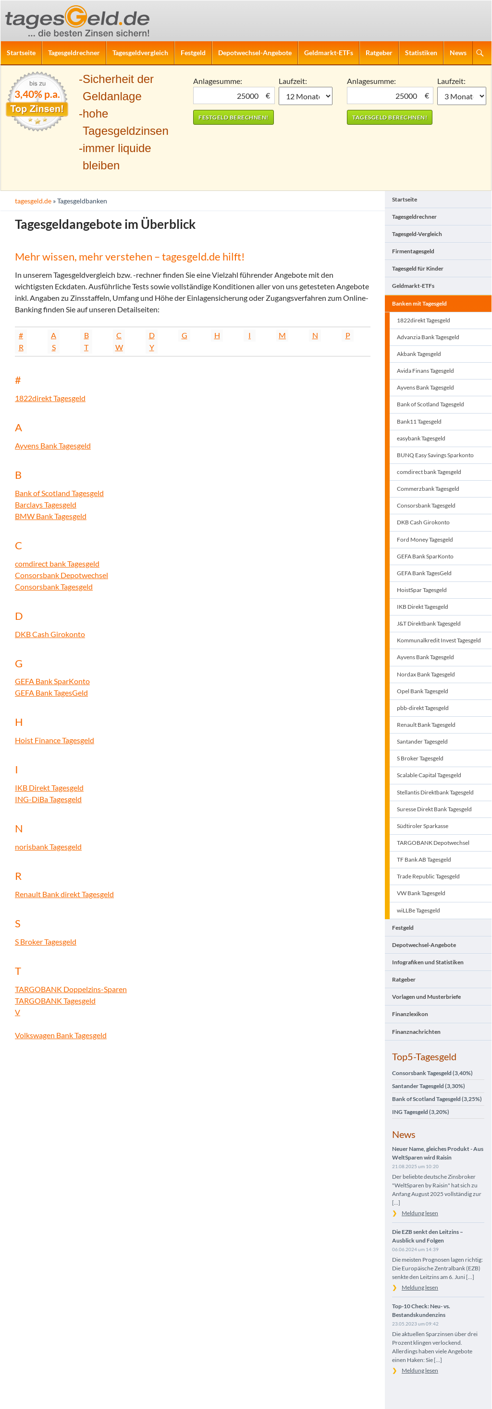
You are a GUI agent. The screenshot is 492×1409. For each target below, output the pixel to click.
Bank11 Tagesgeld (419, 421)
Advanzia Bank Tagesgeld (428, 337)
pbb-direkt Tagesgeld (423, 707)
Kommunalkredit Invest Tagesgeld (439, 640)
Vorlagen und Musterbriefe (426, 996)
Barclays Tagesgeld (45, 504)
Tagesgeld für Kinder (417, 268)
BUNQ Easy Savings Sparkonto (435, 455)
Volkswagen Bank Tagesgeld (61, 1035)
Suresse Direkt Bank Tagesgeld (434, 809)
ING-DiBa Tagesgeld (48, 799)
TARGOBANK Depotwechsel (433, 842)
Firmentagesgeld (413, 251)
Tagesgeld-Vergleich (417, 233)
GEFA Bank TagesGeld (51, 692)
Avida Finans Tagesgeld (425, 370)
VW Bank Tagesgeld (421, 893)
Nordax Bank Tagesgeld (426, 674)
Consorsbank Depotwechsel (61, 575)
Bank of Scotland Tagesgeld (59, 492)
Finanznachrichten (416, 1031)
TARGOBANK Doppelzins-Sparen (71, 989)
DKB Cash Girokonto (50, 634)
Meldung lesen (420, 1213)
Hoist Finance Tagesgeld (54, 740)
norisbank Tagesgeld (48, 846)
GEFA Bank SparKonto (52, 681)
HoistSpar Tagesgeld (422, 589)
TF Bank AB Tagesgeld (424, 859)
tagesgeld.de (33, 201)
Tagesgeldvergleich (140, 52)
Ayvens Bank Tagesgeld (53, 445)
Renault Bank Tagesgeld (426, 724)
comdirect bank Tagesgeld (57, 563)
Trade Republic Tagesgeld (428, 876)
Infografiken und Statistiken (428, 962)
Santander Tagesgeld (422, 741)
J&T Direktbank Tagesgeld (429, 623)
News (458, 52)
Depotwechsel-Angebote (255, 52)
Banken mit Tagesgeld (419, 303)
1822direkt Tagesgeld (50, 398)
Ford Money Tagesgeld (425, 539)
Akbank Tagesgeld (419, 353)
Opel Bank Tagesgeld (422, 691)
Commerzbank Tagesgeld (428, 488)
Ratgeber (379, 52)
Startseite (21, 52)
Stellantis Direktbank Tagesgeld (435, 792)
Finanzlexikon (410, 1014)
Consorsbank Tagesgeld (54, 586)
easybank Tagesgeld (421, 438)
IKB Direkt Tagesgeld (49, 787)
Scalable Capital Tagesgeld (429, 775)
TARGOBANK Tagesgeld (55, 1000)
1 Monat (306, 96)
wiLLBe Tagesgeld (418, 910)
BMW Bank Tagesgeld (50, 516)
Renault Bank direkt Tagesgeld (64, 894)
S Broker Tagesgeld (45, 941)
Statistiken (421, 52)
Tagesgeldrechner (74, 52)
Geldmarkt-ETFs (328, 52)
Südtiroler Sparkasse (422, 825)
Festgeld (193, 52)
